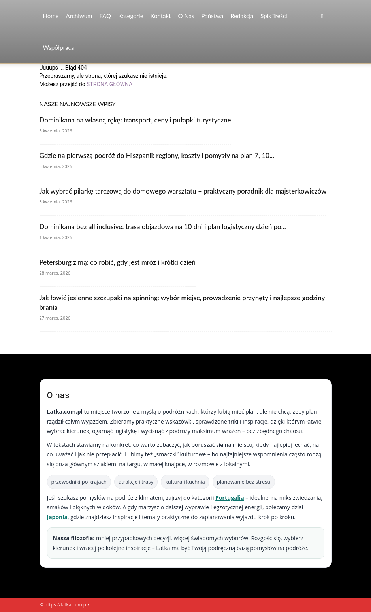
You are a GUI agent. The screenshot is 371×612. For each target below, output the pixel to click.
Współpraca (58, 47)
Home (51, 15)
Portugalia (229, 497)
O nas (186, 15)
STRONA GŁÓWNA (109, 84)
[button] (322, 16)
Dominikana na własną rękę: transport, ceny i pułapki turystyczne (135, 120)
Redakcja (241, 15)
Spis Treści (273, 15)
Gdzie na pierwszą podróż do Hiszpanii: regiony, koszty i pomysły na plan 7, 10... (157, 155)
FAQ (105, 15)
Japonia (57, 517)
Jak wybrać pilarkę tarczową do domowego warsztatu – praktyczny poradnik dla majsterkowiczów (183, 191)
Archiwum (79, 15)
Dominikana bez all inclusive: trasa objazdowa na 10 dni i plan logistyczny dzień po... (163, 226)
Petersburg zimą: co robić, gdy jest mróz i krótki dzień (118, 262)
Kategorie (130, 15)
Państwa (213, 15)
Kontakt (161, 15)
